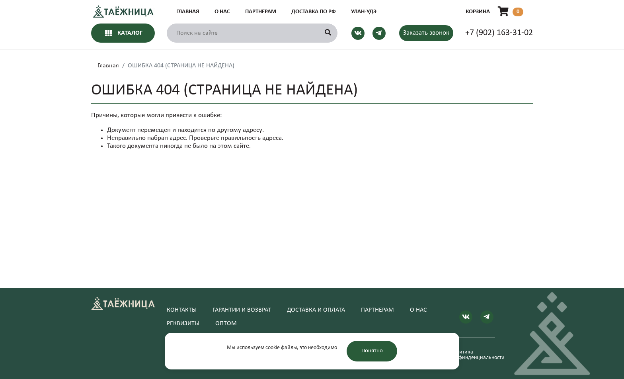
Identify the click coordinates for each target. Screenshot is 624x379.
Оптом (226, 323)
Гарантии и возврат (242, 310)
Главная (187, 12)
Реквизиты (183, 323)
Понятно (372, 351)
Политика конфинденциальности (472, 355)
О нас (222, 12)
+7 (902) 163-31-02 (499, 32)
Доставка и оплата (316, 310)
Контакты (182, 310)
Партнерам (260, 12)
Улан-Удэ (363, 12)
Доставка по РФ (313, 12)
